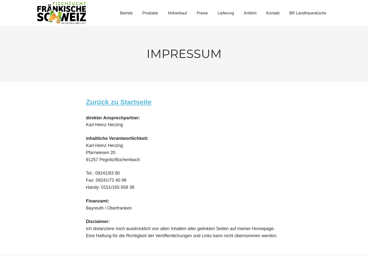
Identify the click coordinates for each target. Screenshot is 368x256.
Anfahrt (250, 13)
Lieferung (226, 13)
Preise (202, 13)
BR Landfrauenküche (307, 13)
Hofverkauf (177, 13)
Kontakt (272, 13)
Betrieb (126, 13)
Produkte (150, 13)
